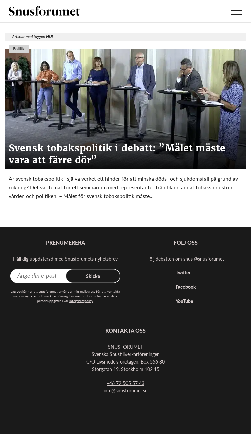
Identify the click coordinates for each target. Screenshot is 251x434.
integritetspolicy (81, 300)
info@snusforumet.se (125, 390)
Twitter (183, 272)
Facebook (186, 286)
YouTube (184, 301)
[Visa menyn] (236, 11)
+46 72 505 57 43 (125, 383)
